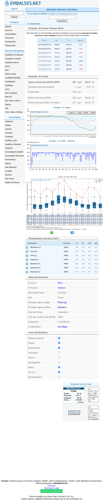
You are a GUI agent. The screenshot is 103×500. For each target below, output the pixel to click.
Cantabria (9, 137)
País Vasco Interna (12, 101)
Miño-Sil (8, 97)
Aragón (8, 125)
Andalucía (9, 121)
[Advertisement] (43, 399)
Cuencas (8, 30)
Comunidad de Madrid (14, 152)
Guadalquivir (10, 81)
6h (83, 243)
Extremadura (10, 159)
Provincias (9, 38)
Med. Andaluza (11, 93)
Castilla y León (11, 140)
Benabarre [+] (35, 247)
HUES (66, 247)
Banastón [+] (35, 272)
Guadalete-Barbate (12, 78)
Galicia (8, 163)
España (8, 26)
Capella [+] (34, 260)
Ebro (7, 70)
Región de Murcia (12, 182)
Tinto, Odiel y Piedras (13, 112)
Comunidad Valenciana (14, 156)
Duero (7, 66)
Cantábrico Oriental (13, 59)
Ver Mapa (62, 326)
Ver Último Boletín (34, 24)
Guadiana (9, 85)
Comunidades (10, 34)
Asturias (8, 129)
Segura (8, 104)
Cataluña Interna (12, 62)
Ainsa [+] (33, 251)
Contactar (52, 486)
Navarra (8, 175)
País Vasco (9, 179)
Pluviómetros (10, 42)
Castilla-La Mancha (13, 144)
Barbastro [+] (35, 264)
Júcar (7, 89)
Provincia (66, 243)
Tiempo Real (10, 45)
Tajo (6, 108)
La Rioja (8, 171)
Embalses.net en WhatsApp (51, 491)
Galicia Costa (10, 74)
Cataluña (8, 148)
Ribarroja (62, 302)
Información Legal (51, 488)
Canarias (8, 133)
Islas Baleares (11, 167)
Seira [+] (33, 255)
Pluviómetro (32, 243)
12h (89, 243)
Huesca (61, 288)
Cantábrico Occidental (14, 55)
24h (96, 243)
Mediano (62, 307)
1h (77, 243)
